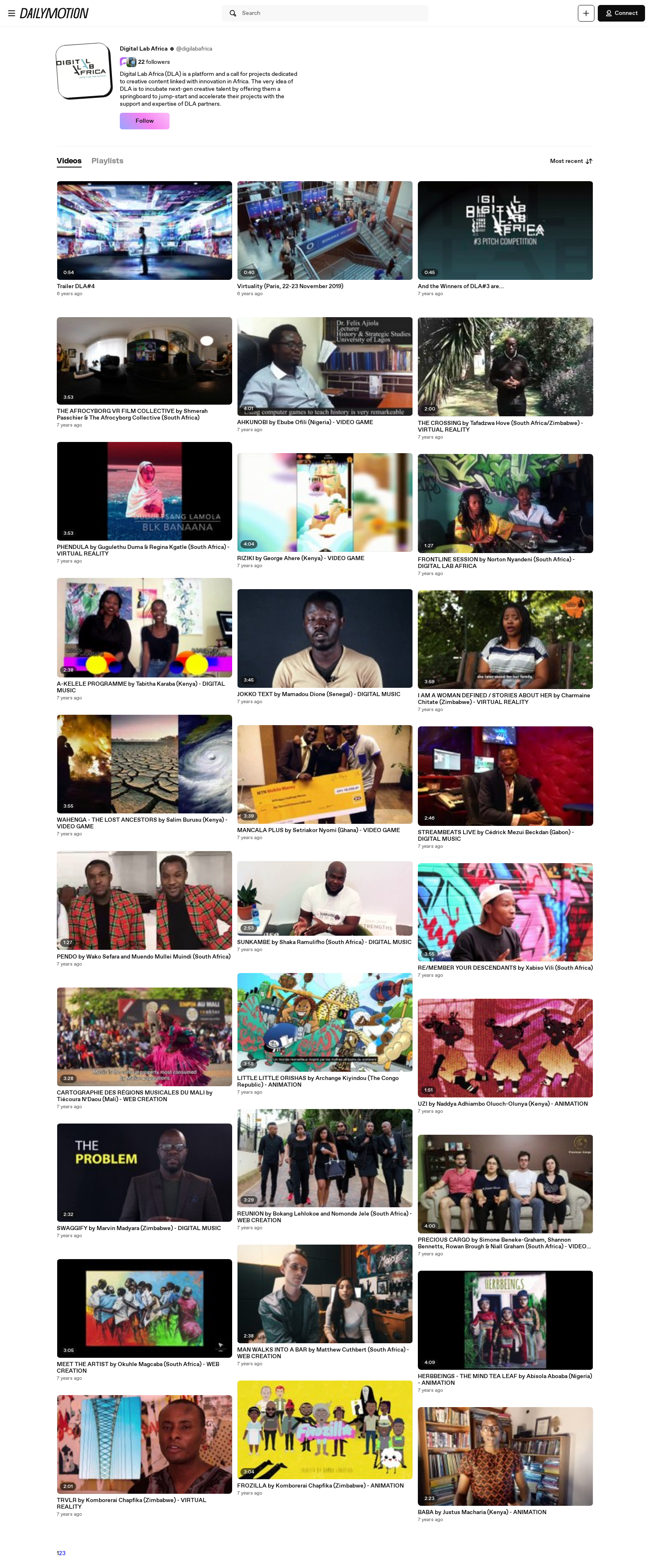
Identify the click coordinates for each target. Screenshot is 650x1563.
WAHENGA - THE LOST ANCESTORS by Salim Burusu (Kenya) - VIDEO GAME (142, 823)
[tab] (69, 161)
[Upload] (586, 13)
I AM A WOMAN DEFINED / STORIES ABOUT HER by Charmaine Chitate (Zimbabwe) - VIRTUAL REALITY (504, 699)
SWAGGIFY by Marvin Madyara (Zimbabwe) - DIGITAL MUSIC (139, 1228)
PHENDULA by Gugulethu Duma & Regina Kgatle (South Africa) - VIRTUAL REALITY (143, 550)
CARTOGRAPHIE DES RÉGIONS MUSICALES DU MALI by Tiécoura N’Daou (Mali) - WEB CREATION (135, 1096)
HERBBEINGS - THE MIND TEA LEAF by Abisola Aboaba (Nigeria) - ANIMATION (505, 1379)
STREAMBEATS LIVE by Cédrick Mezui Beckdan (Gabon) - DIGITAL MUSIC (496, 835)
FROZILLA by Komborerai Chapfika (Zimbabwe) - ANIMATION (320, 1486)
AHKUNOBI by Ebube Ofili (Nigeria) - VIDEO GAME (305, 422)
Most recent (571, 161)
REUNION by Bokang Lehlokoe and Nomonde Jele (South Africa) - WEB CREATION (324, 1217)
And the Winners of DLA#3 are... (461, 286)
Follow (145, 121)
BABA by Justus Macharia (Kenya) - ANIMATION (482, 1512)
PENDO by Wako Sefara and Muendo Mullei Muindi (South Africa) (143, 957)
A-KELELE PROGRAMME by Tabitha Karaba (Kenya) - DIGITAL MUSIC (141, 687)
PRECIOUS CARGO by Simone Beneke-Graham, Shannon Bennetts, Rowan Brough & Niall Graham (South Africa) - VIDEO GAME (502, 1243)
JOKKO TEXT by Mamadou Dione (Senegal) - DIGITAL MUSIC (318, 694)
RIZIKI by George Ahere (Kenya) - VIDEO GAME (300, 558)
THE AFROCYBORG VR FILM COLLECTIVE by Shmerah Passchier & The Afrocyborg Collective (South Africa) (132, 414)
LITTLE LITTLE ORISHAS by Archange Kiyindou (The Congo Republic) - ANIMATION (318, 1081)
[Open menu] (11, 13)
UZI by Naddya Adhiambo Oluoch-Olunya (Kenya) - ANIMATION (503, 1104)
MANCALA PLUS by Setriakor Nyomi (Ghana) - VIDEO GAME (318, 830)
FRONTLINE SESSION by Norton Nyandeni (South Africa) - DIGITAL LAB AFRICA (496, 563)
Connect (621, 13)
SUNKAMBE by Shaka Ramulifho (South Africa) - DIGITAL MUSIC (324, 942)
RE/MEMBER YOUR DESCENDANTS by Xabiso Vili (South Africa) (505, 968)
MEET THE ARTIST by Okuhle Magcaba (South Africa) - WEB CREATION (138, 1367)
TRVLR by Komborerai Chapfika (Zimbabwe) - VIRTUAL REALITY (131, 1503)
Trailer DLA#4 (76, 286)
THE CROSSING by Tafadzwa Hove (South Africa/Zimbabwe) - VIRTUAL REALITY (500, 426)
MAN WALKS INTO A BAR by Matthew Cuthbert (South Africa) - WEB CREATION (323, 1353)
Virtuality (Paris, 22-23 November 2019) (290, 286)
